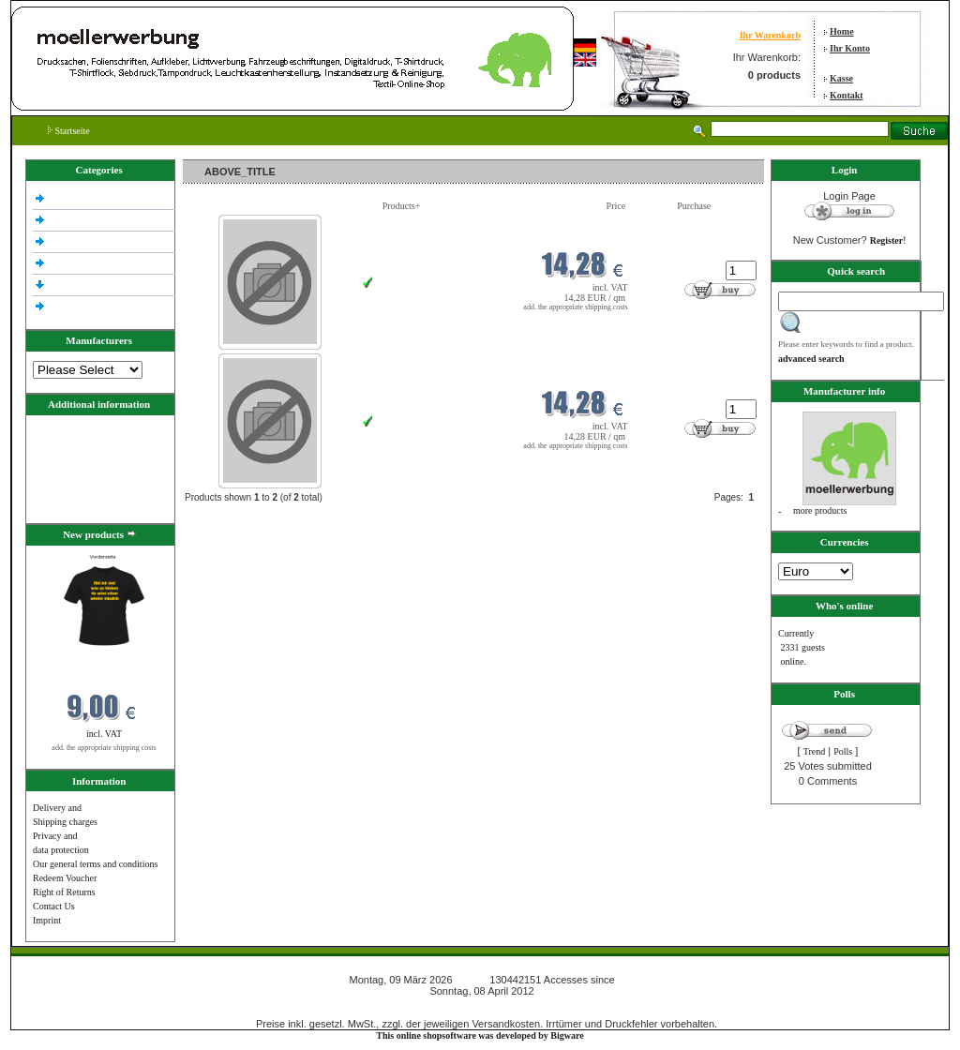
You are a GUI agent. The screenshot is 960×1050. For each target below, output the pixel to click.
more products (820, 510)
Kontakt (846, 95)
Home (842, 31)
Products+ (401, 206)
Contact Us (54, 906)
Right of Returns (64, 892)
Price (616, 206)
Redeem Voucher (65, 878)
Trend (814, 751)
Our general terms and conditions (95, 864)
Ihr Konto (850, 48)
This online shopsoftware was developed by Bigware (479, 1035)
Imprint (47, 920)
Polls (842, 751)
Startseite (69, 131)
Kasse (841, 78)
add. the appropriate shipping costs (104, 747)
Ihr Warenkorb (770, 35)
